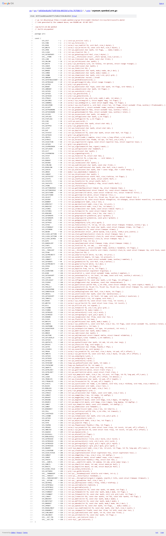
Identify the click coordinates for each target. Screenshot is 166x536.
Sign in (161, 3)
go (30, 10)
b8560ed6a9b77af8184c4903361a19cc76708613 (60, 10)
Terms (25, 533)
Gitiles (13, 533)
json (162, 532)
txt (157, 532)
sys (35, 10)
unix (88, 10)
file (74, 16)
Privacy (19, 533)
